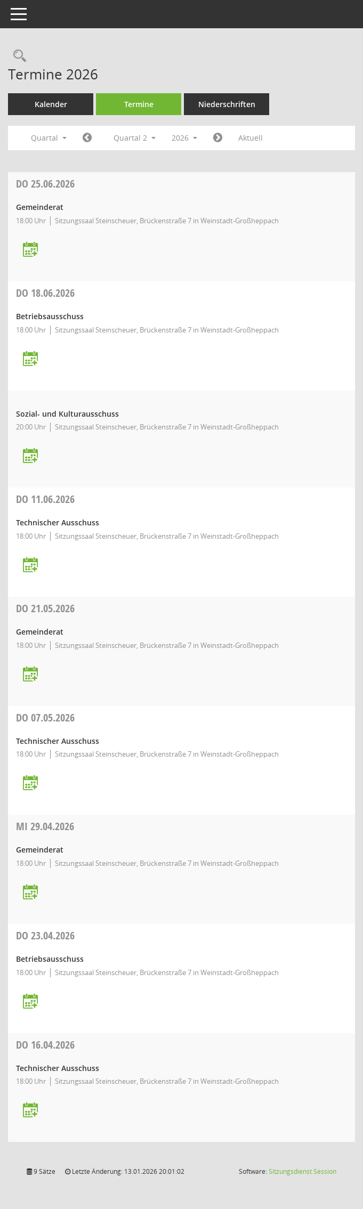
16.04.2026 (45, 1044)
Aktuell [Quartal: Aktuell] (250, 138)
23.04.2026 (45, 935)
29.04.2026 (45, 826)
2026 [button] (184, 138)
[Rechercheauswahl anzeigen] (17, 56)
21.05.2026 (45, 608)
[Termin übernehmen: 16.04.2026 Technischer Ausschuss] (30, 1111)
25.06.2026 (45, 183)
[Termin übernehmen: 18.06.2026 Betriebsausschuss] (30, 359)
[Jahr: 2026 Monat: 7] (217, 138)
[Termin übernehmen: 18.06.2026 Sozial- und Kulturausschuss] (30, 456)
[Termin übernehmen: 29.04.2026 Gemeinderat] (30, 893)
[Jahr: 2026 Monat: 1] (87, 138)
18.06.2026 (45, 293)
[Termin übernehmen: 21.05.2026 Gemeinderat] (30, 675)
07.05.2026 (45, 717)
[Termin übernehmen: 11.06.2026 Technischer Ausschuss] (30, 566)
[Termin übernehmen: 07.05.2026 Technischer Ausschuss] (30, 784)
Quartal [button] (49, 138)
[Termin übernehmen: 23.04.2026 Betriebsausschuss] (30, 1002)
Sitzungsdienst (302, 1171)
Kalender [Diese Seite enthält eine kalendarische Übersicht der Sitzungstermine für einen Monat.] (51, 104)
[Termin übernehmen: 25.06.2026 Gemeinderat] (30, 250)
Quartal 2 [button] (135, 138)
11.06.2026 (45, 499)
